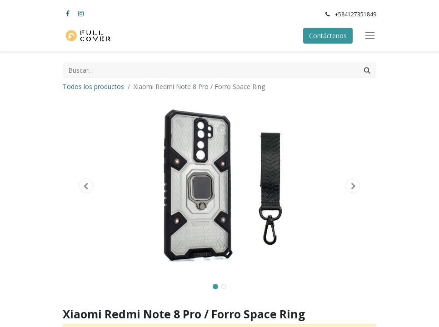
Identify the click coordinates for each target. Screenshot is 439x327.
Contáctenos (328, 35)
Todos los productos (93, 86)
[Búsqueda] (367, 70)
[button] (86, 185)
